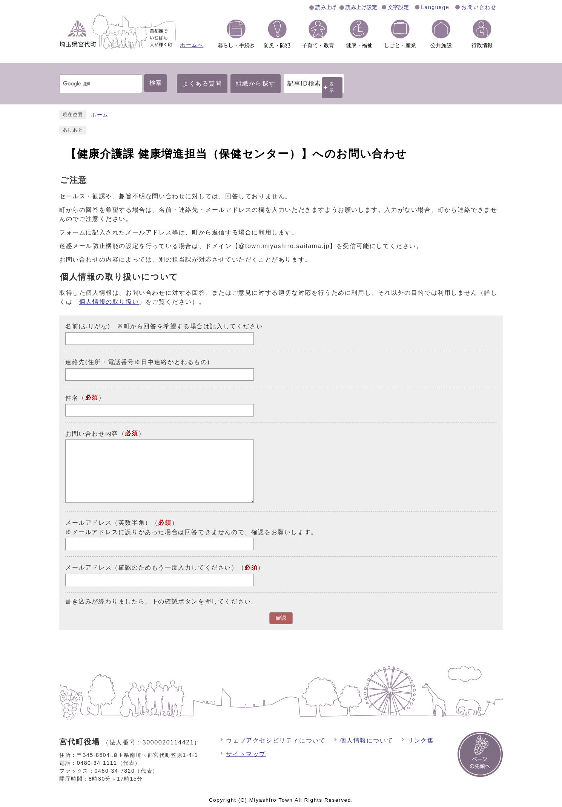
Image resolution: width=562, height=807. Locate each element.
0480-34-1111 (97, 763)
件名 (71, 398)
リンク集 (420, 740)
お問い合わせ (479, 7)
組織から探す (256, 83)
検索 (155, 83)
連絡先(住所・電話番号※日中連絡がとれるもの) (137, 362)
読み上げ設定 (361, 7)
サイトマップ (246, 754)
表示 (332, 87)
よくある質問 (202, 83)
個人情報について (366, 740)
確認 (281, 618)
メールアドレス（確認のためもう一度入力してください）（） (164, 567)
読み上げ (325, 7)
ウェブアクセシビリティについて (276, 740)
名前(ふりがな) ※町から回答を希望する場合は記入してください (164, 326)
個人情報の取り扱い (109, 302)
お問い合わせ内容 (91, 433)
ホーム (100, 115)
